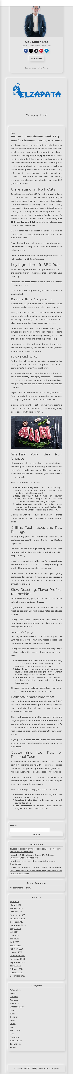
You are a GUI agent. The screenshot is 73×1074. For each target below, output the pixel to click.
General (13, 1017)
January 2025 (16, 952)
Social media (16, 1040)
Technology (15, 1044)
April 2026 (14, 901)
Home (12, 1023)
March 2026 (15, 905)
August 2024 (15, 965)
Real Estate (15, 1030)
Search (13, 825)
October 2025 (16, 922)
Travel (13, 1047)
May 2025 (14, 938)
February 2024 (16, 969)
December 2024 (17, 955)
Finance (13, 1010)
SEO (12, 1033)
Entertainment (17, 1006)
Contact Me (36, 58)
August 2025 (15, 928)
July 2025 (14, 932)
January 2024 (16, 972)
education (14, 1003)
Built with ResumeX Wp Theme (36, 68)
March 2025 (15, 945)
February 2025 (16, 949)
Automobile (15, 990)
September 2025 (18, 925)
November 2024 (17, 959)
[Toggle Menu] (64, 3)
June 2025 (14, 935)
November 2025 (17, 918)
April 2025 (14, 942)
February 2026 (16, 908)
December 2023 (17, 976)
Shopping (14, 1037)
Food (12, 1013)
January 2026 (16, 911)
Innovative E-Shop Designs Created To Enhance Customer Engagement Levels (32, 856)
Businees (14, 996)
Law (11, 1027)
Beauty (13, 993)
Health (13, 1020)
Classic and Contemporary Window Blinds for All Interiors (36, 867)
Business (14, 1000)
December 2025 (17, 915)
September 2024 (18, 962)
